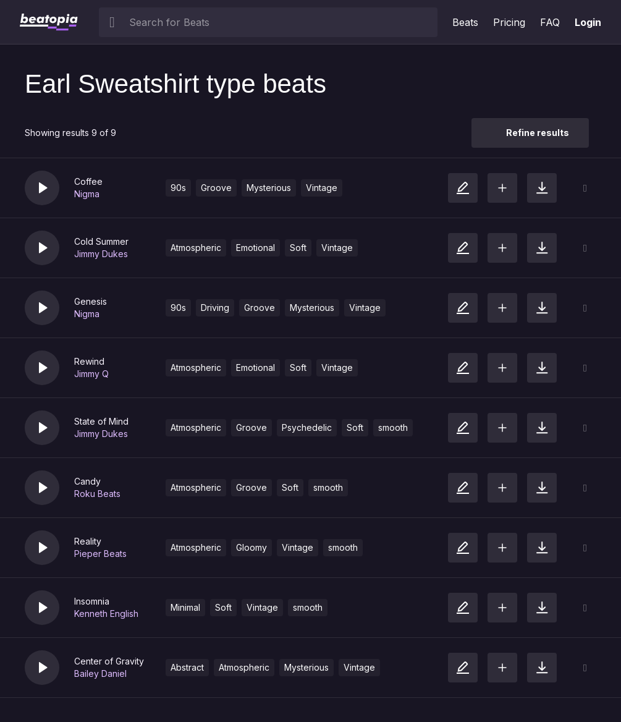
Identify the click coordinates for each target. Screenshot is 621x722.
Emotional (255, 247)
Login (588, 22)
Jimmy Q (91, 373)
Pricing (509, 22)
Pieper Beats (100, 553)
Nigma (86, 194)
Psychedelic (307, 427)
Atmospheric (196, 247)
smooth (393, 427)
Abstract (187, 667)
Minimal (185, 607)
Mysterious (269, 187)
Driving (215, 307)
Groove (216, 187)
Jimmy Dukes (101, 253)
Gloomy (251, 547)
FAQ (550, 22)
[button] (42, 188)
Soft (298, 247)
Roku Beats (97, 493)
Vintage (321, 187)
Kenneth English (106, 613)
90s (178, 187)
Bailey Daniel (100, 673)
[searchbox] (280, 22)
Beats (465, 22)
